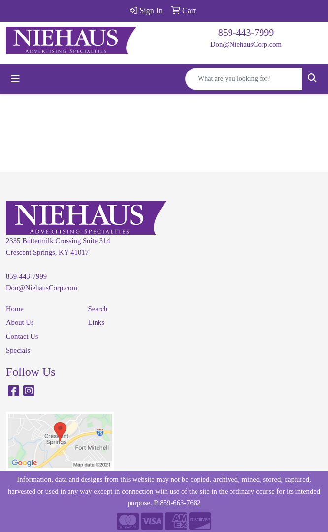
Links (96, 322)
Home (15, 309)
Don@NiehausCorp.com (246, 44)
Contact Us (22, 336)
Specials (18, 350)
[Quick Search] (243, 79)
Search (98, 309)
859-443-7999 (246, 32)
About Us (20, 322)
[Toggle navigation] (15, 79)
